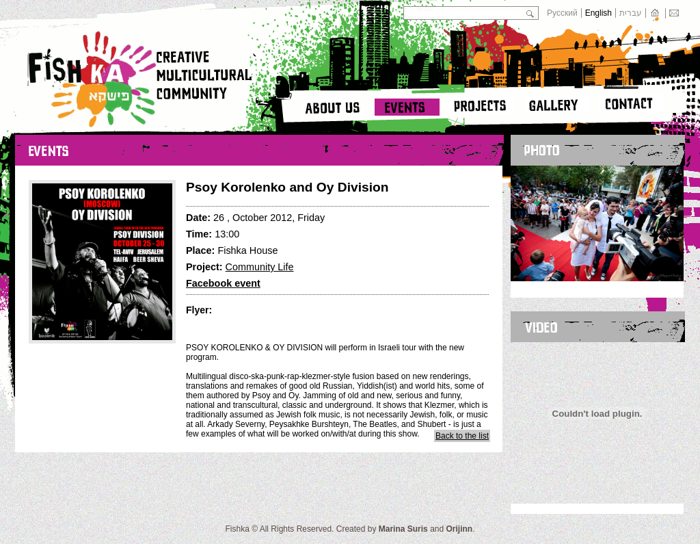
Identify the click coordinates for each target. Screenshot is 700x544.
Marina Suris (403, 529)
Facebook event (223, 283)
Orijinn (459, 529)
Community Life (260, 266)
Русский (562, 13)
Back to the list (462, 436)
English (598, 13)
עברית (630, 13)
